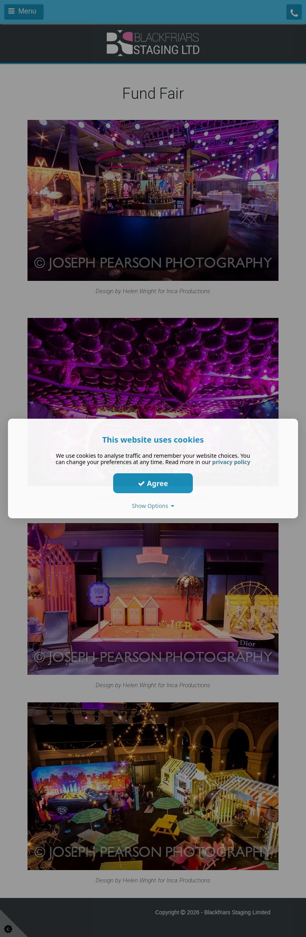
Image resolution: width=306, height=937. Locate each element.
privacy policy (231, 462)
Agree (153, 483)
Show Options (153, 506)
